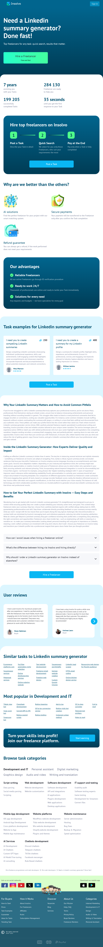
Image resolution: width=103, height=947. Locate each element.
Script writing (11, 782)
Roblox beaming (41, 704)
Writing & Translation (94, 918)
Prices (3, 907)
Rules (22, 914)
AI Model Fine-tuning (12, 857)
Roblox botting (40, 715)
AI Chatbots (8, 850)
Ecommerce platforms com (9, 665)
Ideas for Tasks (6, 918)
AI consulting (9, 861)
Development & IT (93, 907)
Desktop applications (57, 806)
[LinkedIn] (38, 885)
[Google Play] (92, 885)
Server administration (73, 818)
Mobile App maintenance (14, 833)
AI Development (10, 846)
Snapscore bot (7, 718)
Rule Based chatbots (33, 861)
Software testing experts (85, 791)
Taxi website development (41, 665)
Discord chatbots (32, 846)
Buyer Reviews (69, 918)
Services (51, 911)
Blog (49, 907)
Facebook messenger (34, 857)
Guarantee (5, 914)
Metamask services (7, 678)
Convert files (80, 802)
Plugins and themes (41, 833)
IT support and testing (86, 782)
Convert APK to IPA (23, 711)
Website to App (10, 830)
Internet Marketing (93, 903)
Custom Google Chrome (55, 682)
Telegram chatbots (33, 850)
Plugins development (57, 799)
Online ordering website (24, 683)
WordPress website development (47, 818)
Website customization (34, 791)
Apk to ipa (59, 704)
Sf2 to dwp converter (79, 705)
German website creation (55, 673)
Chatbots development (36, 841)
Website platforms (42, 813)
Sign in (95, 4)
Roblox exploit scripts (22, 716)
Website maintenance (75, 813)
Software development (59, 782)
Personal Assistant (92, 922)
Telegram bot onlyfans (80, 712)
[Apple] (83, 885)
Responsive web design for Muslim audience (90, 665)
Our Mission (68, 903)
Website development (34, 787)
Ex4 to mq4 (94, 705)
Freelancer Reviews (71, 922)
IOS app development (13, 818)
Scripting (7, 795)
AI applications (54, 795)
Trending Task (6, 922)
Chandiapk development (21, 705)
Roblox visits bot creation (62, 709)
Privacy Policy (69, 914)
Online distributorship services (23, 675)
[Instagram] (13, 885)
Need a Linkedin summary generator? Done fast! (75, 870)
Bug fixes (68, 826)
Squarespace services (8, 672)
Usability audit (81, 787)
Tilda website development (44, 822)
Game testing (80, 795)
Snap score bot (8, 712)
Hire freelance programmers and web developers (22, 870)
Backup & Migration (72, 830)
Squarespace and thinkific (56, 665)
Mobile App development (16, 813)
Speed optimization (72, 833)
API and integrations (56, 791)
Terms (66, 911)
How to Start (6, 903)
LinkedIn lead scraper (71, 665)
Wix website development (44, 826)
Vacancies (51, 903)
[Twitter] (29, 885)
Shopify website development (45, 830)
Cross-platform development (16, 826)
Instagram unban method (62, 716)
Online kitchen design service (71, 678)
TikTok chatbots (31, 853)
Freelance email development (42, 672)
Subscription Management (30, 918)
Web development (34, 782)
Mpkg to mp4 (80, 717)
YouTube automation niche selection (24, 666)
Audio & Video (91, 914)
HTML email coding (70, 672)
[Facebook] (4, 885)
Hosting (67, 822)
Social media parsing (12, 791)
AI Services (9, 841)
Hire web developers (49, 870)
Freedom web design (41, 678)
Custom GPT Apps (11, 853)
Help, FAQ (67, 907)
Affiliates (23, 911)
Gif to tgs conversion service (43, 709)
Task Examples (6, 911)
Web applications (55, 802)
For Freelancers (25, 907)
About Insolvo (25, 903)
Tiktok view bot (8, 705)
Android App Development (15, 822)
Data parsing (9, 787)
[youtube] (21, 885)
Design (88, 911)
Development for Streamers (86, 799)
